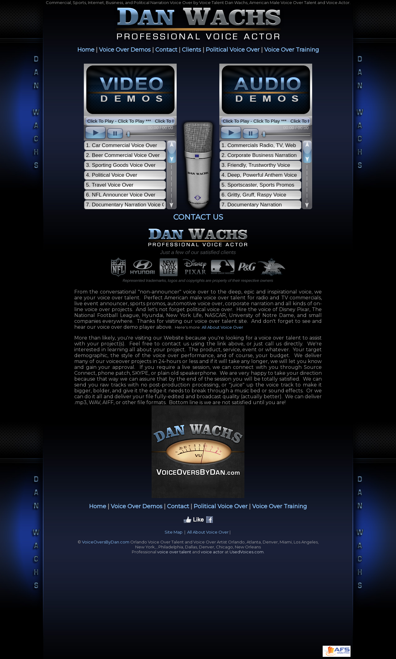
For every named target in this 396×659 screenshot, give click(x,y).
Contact (166, 49)
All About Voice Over (222, 327)
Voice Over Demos (125, 49)
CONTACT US (198, 217)
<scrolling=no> (130, 137)
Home (85, 49)
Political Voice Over (233, 49)
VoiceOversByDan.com (105, 541)
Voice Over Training (291, 49)
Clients (191, 49)
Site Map (174, 532)
